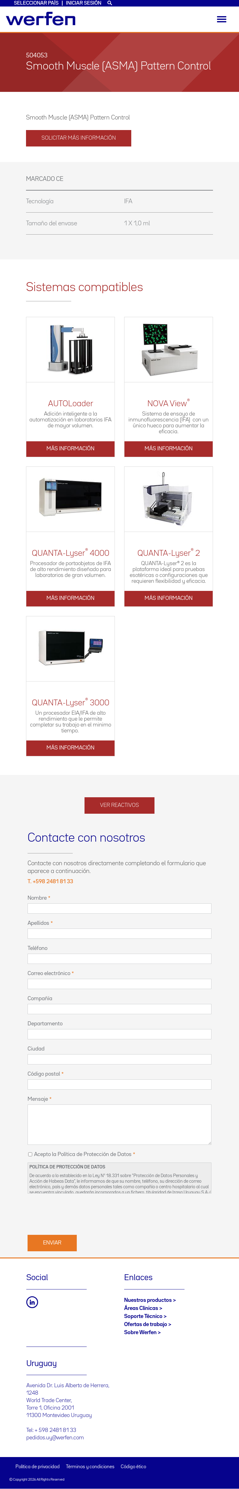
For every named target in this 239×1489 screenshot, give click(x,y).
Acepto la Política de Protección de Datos (83, 1154)
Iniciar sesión (83, 3)
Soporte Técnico (143, 1316)
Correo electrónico (49, 973)
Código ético (133, 1467)
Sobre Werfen (140, 1332)
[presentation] (75, 1213)
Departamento (45, 1023)
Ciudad (36, 1048)
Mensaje (38, 1099)
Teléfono (37, 948)
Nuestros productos (148, 1300)
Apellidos (38, 923)
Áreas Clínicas (141, 1308)
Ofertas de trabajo (145, 1324)
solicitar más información (78, 138)
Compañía (40, 998)
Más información (70, 448)
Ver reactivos (119, 805)
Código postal (44, 1074)
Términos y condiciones (90, 1467)
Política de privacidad (37, 1467)
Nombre (37, 898)
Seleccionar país (36, 3)
